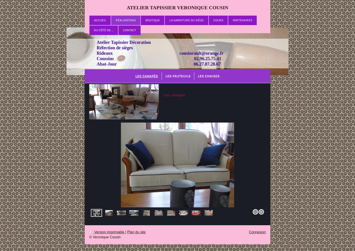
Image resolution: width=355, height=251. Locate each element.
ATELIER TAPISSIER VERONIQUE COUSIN (177, 7)
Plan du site (136, 232)
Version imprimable (107, 232)
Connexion (257, 232)
